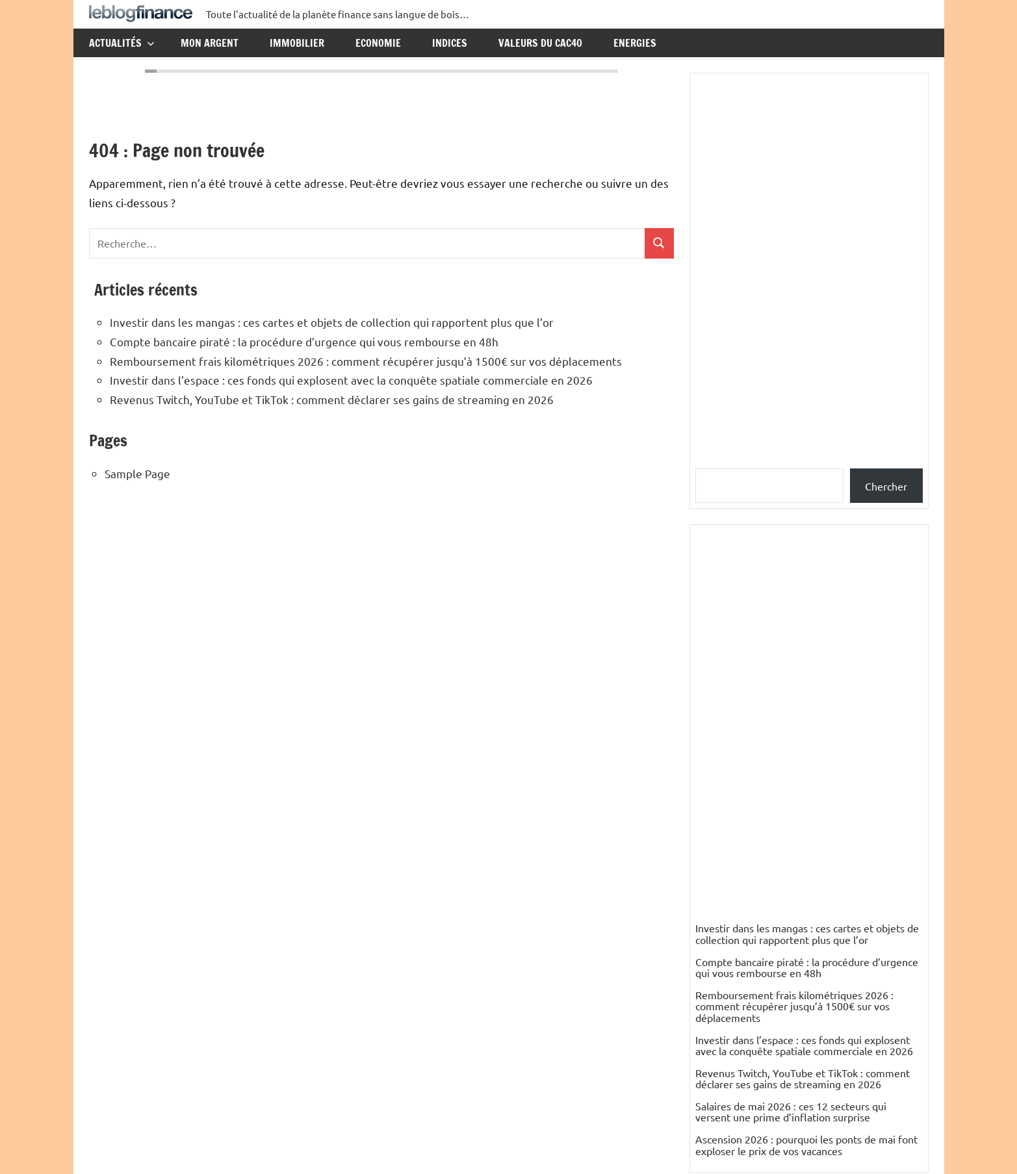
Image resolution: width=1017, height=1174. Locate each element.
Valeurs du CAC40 (540, 43)
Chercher (886, 485)
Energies (634, 43)
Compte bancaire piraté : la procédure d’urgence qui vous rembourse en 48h (304, 341)
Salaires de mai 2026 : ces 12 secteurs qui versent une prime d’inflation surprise (790, 721)
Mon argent (209, 43)
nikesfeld (716, 929)
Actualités (122, 43)
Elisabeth (716, 1062)
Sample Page (137, 473)
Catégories (731, 823)
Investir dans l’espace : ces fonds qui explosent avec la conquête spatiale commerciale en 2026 (351, 380)
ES (701, 963)
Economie (378, 43)
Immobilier (297, 43)
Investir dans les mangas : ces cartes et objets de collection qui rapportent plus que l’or (332, 322)
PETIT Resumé (728, 1029)
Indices (449, 43)
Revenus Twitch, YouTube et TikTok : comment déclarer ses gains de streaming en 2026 (332, 399)
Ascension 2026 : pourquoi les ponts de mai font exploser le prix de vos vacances (806, 755)
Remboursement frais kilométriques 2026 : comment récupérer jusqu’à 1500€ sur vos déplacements (366, 361)
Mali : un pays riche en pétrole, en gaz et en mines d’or (803, 902)
